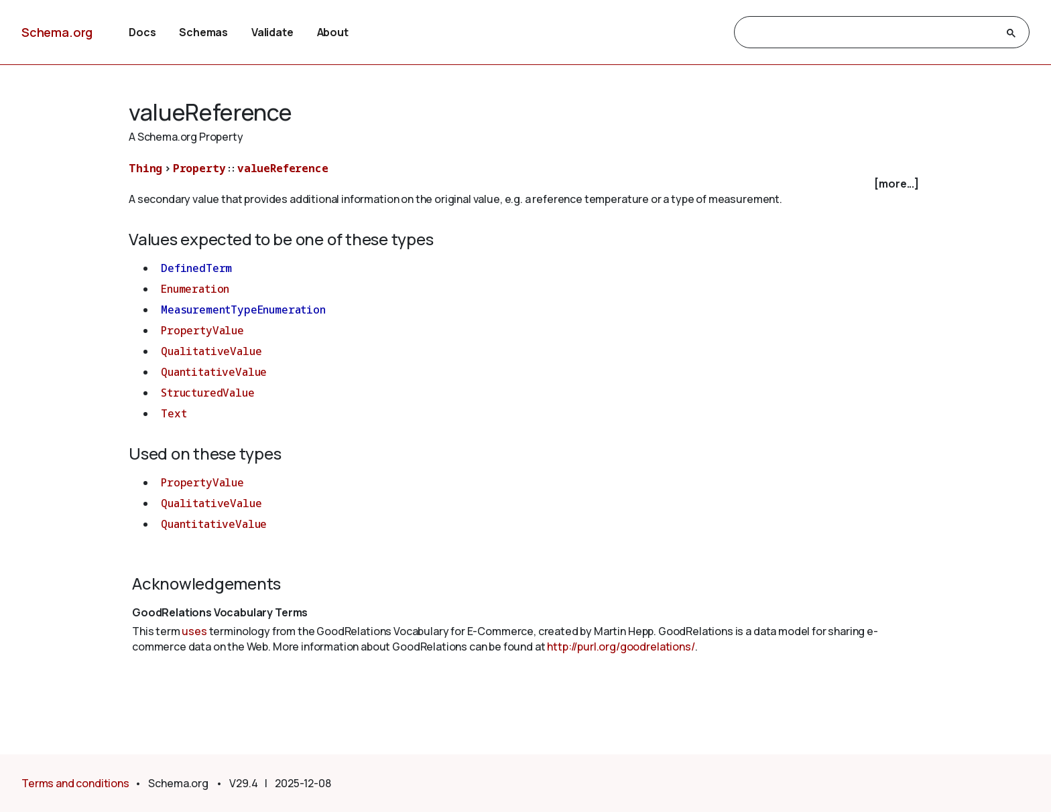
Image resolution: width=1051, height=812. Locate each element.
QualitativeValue (211, 351)
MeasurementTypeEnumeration (243, 309)
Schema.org (56, 32)
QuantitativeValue (214, 371)
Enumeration (195, 288)
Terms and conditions (75, 783)
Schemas (203, 32)
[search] (870, 33)
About (333, 32)
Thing (145, 168)
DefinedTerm (196, 268)
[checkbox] (525, 184)
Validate (272, 32)
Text (173, 413)
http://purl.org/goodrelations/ (620, 646)
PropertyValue (202, 330)
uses (194, 631)
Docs (142, 32)
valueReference (282, 168)
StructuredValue (208, 392)
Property (199, 168)
